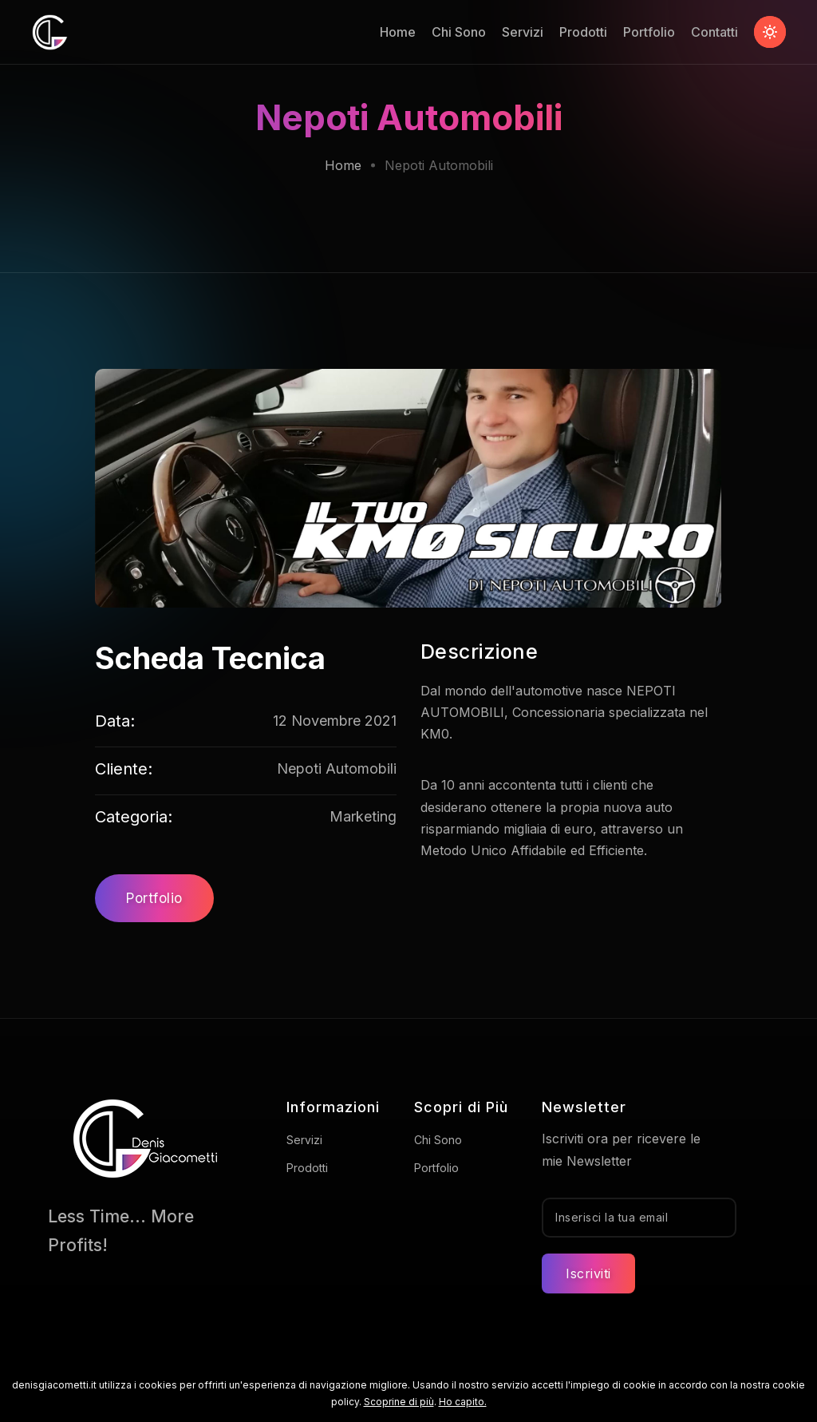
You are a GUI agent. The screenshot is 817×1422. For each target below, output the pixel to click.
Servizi (522, 32)
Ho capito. (463, 1402)
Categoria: (133, 816)
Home (398, 32)
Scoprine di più (399, 1402)
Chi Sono (459, 32)
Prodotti (583, 32)
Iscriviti (588, 1273)
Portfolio (649, 32)
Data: (115, 721)
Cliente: (123, 768)
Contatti (714, 32)
